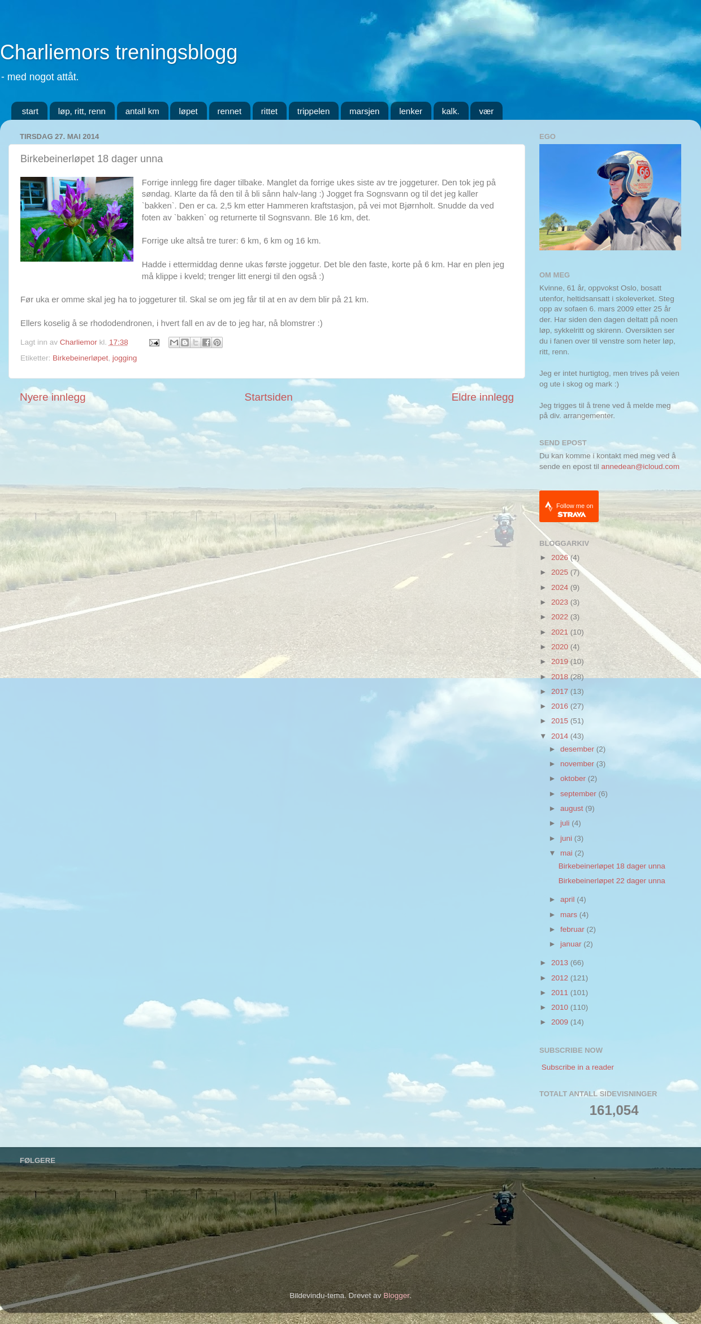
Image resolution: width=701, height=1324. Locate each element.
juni (567, 838)
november (578, 763)
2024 (560, 587)
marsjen (364, 111)
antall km (142, 111)
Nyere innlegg (53, 397)
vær (486, 111)
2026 (560, 557)
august (572, 808)
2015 (560, 721)
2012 (560, 978)
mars (569, 914)
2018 (560, 676)
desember (578, 749)
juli (566, 823)
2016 (560, 706)
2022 (560, 617)
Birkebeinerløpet (80, 358)
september (579, 793)
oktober (574, 778)
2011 (560, 992)
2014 (560, 736)
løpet (188, 111)
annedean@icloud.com (641, 466)
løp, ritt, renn (82, 111)
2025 (560, 572)
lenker (410, 111)
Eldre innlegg (483, 397)
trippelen (313, 111)
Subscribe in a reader (578, 1067)
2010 (560, 1007)
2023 (560, 602)
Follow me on (574, 510)
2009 (560, 1022)
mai (567, 853)
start (30, 111)
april (568, 899)
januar (571, 944)
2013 (560, 962)
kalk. (451, 111)
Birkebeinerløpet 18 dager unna (612, 866)
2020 (560, 647)
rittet (269, 111)
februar (573, 929)
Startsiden (269, 397)
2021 (560, 632)
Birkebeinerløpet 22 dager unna (612, 880)
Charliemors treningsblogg (118, 52)
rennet (230, 111)
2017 (560, 691)
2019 (560, 661)
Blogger (396, 1295)
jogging (124, 358)
